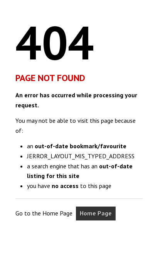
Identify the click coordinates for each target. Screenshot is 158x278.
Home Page (96, 213)
